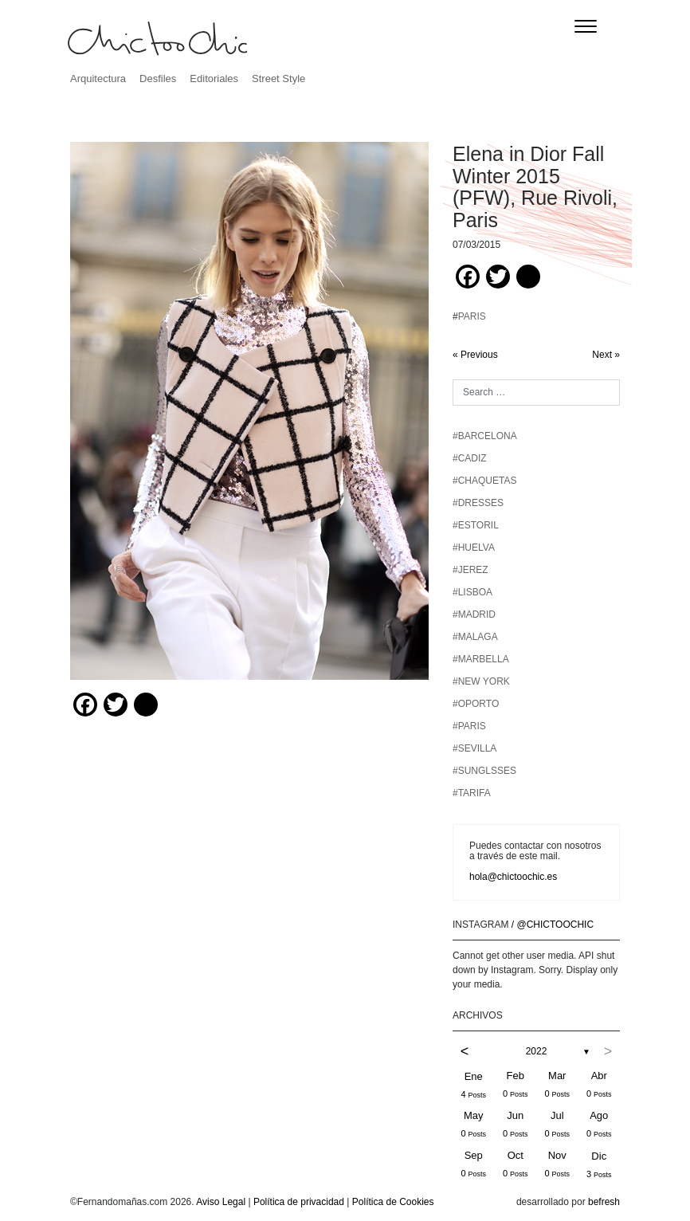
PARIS (472, 316)
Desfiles (157, 78)
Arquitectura (98, 78)
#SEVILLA (474, 748)
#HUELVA (474, 547)
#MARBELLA (481, 659)
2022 (536, 1051)
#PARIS (469, 726)
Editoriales (214, 78)
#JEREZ (470, 569)
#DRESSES (478, 502)
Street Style (278, 78)
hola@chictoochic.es (513, 876)
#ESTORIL (476, 525)
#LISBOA (472, 592)
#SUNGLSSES (484, 770)
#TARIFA (472, 793)
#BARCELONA (485, 436)
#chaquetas (484, 480)
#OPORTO (476, 703)
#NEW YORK (481, 681)
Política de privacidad (298, 1201)
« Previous (475, 354)
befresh (604, 1201)
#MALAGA (475, 636)
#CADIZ (470, 458)
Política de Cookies (393, 1201)
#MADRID (474, 614)
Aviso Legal (220, 1201)
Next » (606, 354)
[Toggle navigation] (585, 26)
